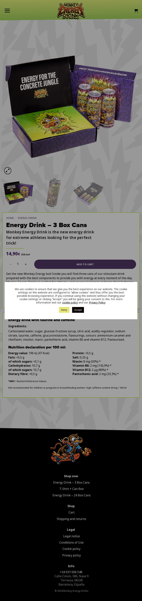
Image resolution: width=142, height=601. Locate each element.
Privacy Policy (97, 302)
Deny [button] (64, 310)
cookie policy (70, 302)
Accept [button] (78, 310)
